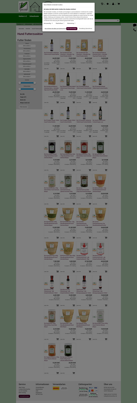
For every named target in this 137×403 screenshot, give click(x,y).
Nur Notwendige (71, 28)
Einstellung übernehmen (85, 28)
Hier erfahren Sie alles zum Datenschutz (55, 28)
